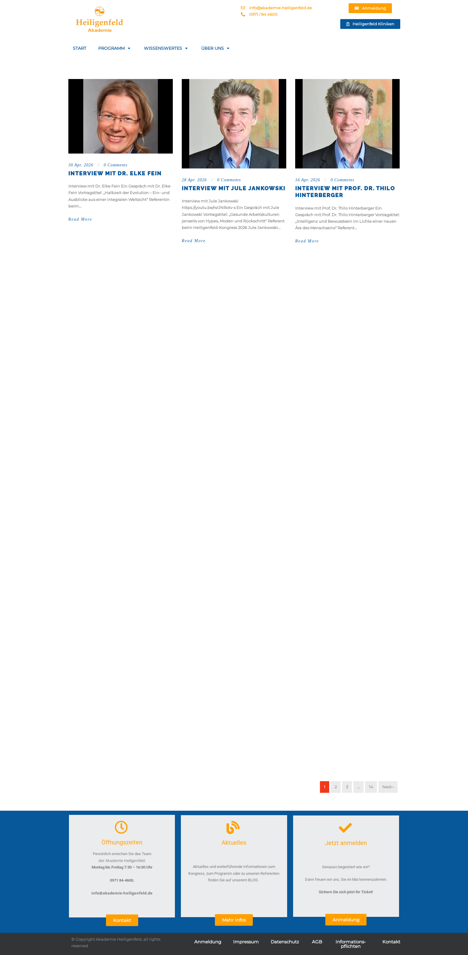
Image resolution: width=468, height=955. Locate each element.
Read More (80, 219)
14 (371, 786)
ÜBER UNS (216, 48)
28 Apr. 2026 (194, 180)
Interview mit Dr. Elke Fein (115, 173)
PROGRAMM (115, 48)
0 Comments (116, 165)
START (79, 48)
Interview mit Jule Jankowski (233, 188)
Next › (388, 786)
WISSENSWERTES (166, 48)
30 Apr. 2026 (80, 165)
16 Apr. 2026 (307, 180)
